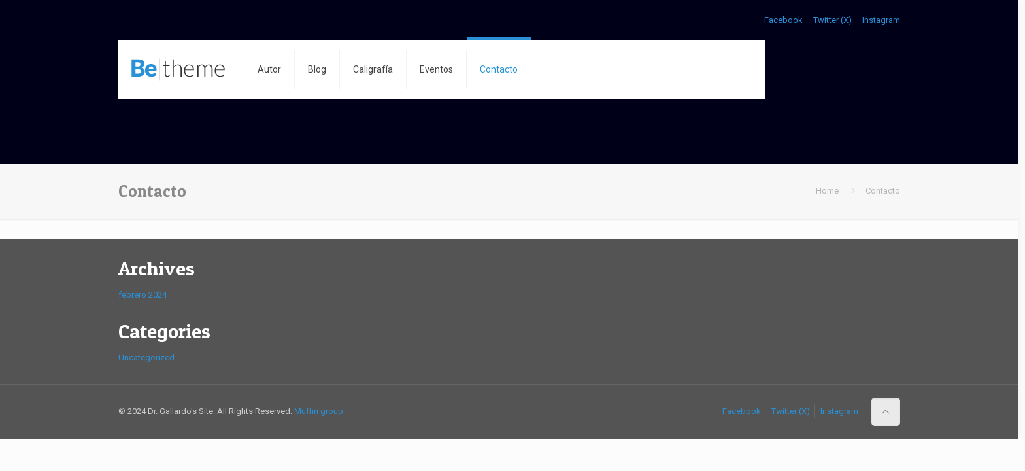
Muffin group (318, 411)
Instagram (881, 20)
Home (827, 191)
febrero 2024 (142, 295)
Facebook (783, 20)
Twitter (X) (832, 20)
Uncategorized (146, 357)
